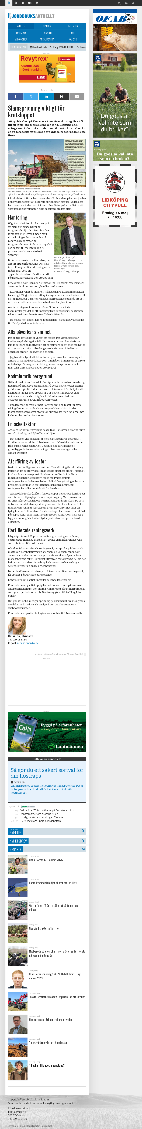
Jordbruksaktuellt (31, 15)
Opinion (47, 26)
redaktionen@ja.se (28, 643)
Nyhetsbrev (18, 841)
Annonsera (21, 39)
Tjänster (47, 33)
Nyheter (21, 26)
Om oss (73, 39)
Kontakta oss (19, 47)
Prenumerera (47, 39)
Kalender (73, 26)
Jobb (73, 33)
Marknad (21, 33)
